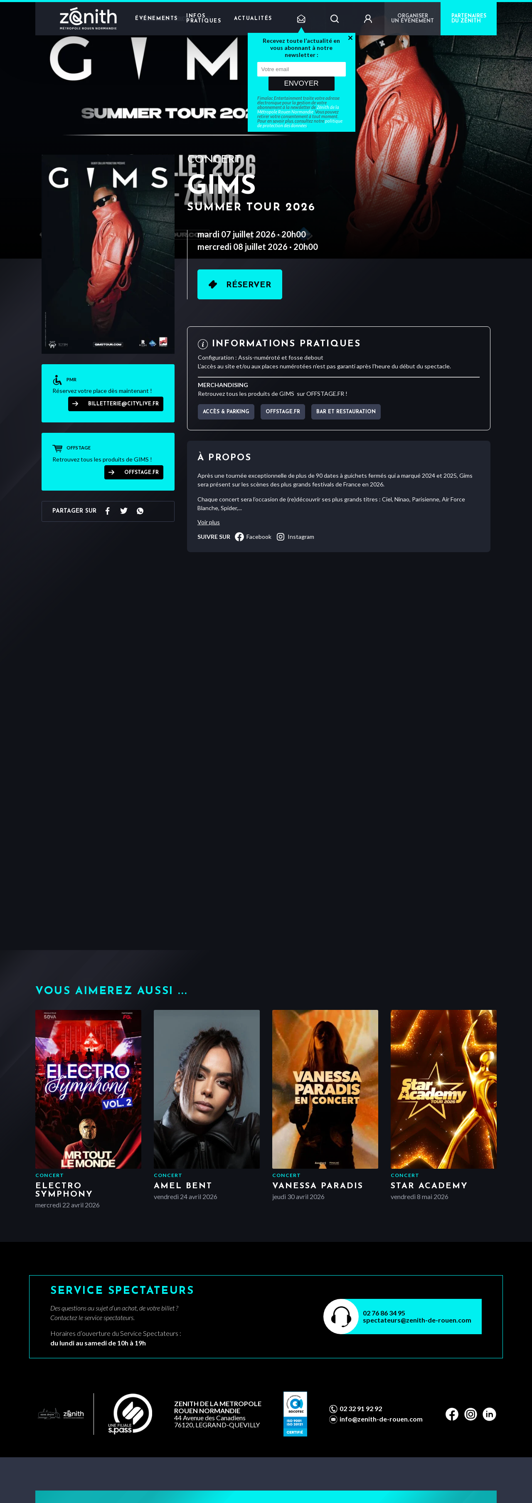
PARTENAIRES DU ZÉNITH (468, 19)
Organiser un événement (412, 19)
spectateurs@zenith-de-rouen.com (417, 1319)
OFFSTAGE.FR (141, 472)
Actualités (253, 18)
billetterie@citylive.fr (123, 404)
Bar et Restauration (346, 412)
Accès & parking (226, 412)
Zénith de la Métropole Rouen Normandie (298, 109)
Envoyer (301, 83)
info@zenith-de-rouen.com (381, 1419)
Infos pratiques (203, 19)
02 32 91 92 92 (361, 1408)
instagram (295, 537)
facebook (252, 537)
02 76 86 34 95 (384, 1312)
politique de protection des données (299, 123)
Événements (156, 18)
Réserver (248, 285)
